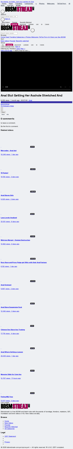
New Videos (6, 22)
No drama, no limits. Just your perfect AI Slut (17, 2)
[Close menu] (33, 30)
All (8, 24)
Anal (30, 100)
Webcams (51, 4)
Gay (37, 24)
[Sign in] (12, 19)
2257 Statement (10, 436)
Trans (47, 24)
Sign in (7, 19)
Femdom (14, 24)
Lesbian (31, 24)
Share (3, 112)
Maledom (23, 24)
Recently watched (22, 41)
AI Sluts (51, 37)
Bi (41, 24)
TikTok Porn (61, 4)
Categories (29, 4)
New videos (5, 41)
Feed (11, 4)
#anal (3, 114)
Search (3, 14)
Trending (18, 4)
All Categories (10, 429)
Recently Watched (25, 22)
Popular (14, 22)
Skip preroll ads (6, 50)
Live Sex (10, 5)
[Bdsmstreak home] (20, 11)
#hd (8, 114)
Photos (42, 4)
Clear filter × (20, 49)
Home (4, 4)
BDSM (18, 5)
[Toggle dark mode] (3, 19)
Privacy (7, 442)
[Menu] (3, 12)
